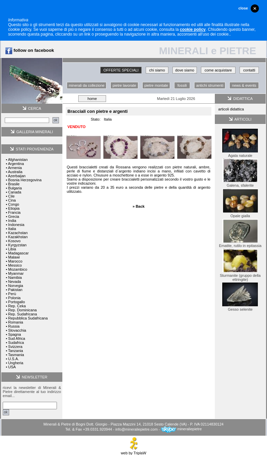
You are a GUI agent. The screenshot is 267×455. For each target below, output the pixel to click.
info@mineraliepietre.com (136, 429)
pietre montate (156, 85)
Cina (12, 200)
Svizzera (15, 347)
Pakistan (15, 290)
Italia (12, 229)
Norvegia (15, 286)
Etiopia (14, 208)
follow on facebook (29, 50)
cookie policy (193, 29)
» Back (138, 206)
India (12, 221)
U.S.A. (13, 359)
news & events (244, 85)
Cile (11, 196)
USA (12, 367)
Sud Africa (16, 338)
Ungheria (15, 363)
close (243, 8)
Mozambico (17, 269)
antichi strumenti (209, 85)
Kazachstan (17, 233)
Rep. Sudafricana (22, 314)
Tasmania (16, 355)
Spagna (14, 334)
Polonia (14, 298)
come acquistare (218, 70)
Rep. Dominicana (22, 310)
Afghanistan (17, 160)
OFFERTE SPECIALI (121, 70)
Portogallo (16, 302)
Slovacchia (17, 330)
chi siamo (157, 70)
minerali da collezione (87, 85)
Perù (12, 294)
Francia (14, 212)
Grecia (13, 216)
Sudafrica (16, 342)
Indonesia (16, 225)
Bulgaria (15, 188)
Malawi (14, 257)
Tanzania (15, 351)
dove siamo (184, 70)
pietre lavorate (124, 85)
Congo (13, 204)
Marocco (15, 261)
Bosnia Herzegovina (24, 180)
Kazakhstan (17, 237)
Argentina (16, 164)
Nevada (14, 282)
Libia (12, 249)
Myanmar (16, 273)
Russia (14, 326)
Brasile (14, 184)
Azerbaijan (16, 176)
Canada (14, 192)
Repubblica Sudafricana (28, 318)
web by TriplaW (133, 451)
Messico (15, 265)
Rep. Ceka (17, 306)
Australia (15, 172)
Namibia (15, 277)
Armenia (15, 168)
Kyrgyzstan (17, 245)
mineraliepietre (181, 429)
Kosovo (14, 241)
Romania (15, 322)
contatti (249, 70)
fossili (182, 85)
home (92, 99)
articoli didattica (231, 109)
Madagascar (18, 253)
